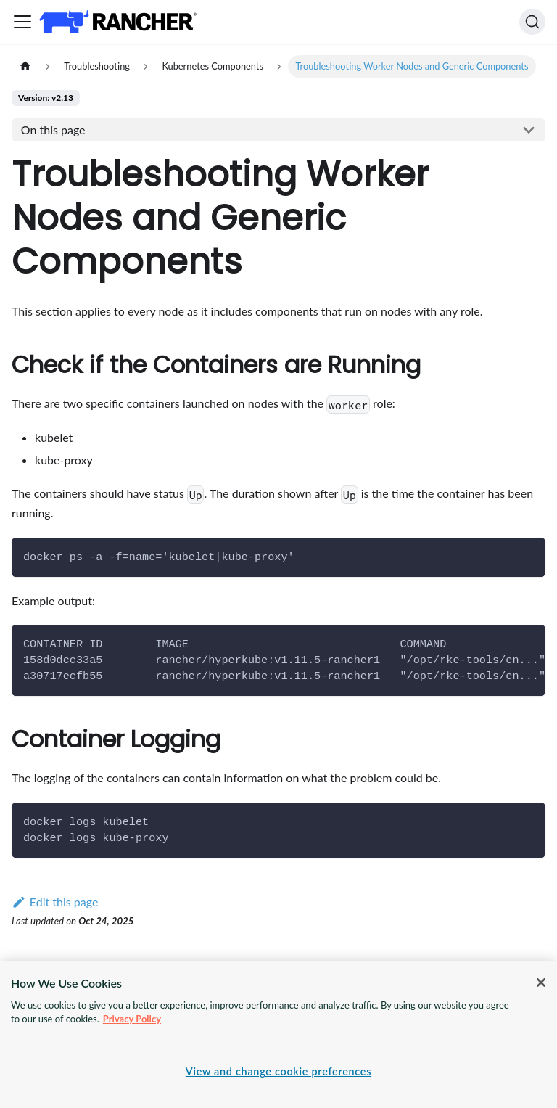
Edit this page (55, 901)
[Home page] (25, 66)
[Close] (541, 982)
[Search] (532, 22)
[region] (278, 1034)
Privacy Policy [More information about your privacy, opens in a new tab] (132, 1019)
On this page (53, 129)
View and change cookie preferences (278, 1071)
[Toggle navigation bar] (22, 22)
